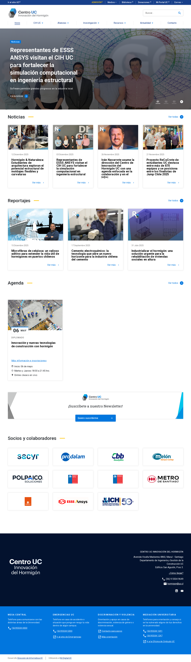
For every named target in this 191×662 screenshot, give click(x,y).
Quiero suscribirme (95, 418)
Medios (112, 2)
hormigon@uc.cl (175, 583)
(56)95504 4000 (19, 628)
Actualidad (145, 23)
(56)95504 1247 (154, 636)
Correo (178, 2)
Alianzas (62, 23)
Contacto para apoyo (112, 631)
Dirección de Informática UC (30, 658)
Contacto (172, 23)
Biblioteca (127, 2)
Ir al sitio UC (13, 2)
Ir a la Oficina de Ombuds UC (161, 641)
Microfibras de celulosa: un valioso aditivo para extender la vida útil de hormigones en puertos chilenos (35, 253)
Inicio (17, 23)
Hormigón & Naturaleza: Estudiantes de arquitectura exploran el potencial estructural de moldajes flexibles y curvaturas (27, 167)
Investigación (90, 23)
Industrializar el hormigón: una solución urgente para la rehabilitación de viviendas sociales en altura (152, 255)
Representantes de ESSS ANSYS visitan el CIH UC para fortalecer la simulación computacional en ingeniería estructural (71, 167)
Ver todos (175, 200)
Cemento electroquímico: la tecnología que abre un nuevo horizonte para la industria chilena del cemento (94, 255)
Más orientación (110, 637)
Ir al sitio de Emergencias (69, 637)
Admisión (96, 2)
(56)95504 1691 (154, 631)
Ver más (38, 183)
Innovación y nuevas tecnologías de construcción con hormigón (33, 344)
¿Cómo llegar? (176, 573)
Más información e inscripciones (29, 360)
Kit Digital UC (66, 658)
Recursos (118, 23)
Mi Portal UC (162, 2)
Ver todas (175, 117)
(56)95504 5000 (64, 631)
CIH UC (37, 23)
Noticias (15, 42)
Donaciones (144, 2)
